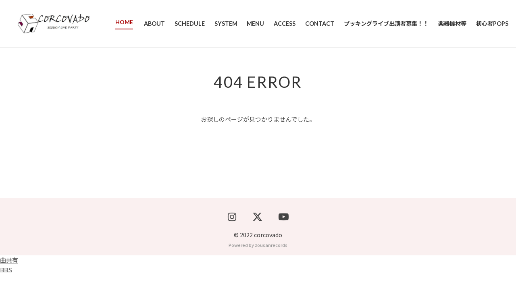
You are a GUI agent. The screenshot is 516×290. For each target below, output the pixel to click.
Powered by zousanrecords (258, 260)
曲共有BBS (9, 280)
